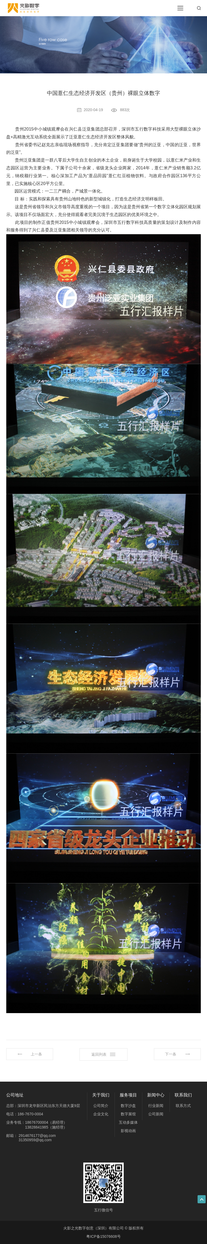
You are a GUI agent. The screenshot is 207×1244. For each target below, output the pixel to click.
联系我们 (183, 1095)
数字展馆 (128, 1114)
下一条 (170, 1054)
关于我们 (100, 1095)
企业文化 (100, 1114)
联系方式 (183, 1105)
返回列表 (98, 1054)
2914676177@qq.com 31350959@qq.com (37, 1137)
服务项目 (128, 1095)
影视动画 (128, 1131)
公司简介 (100, 1105)
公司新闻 (155, 1114)
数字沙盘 (128, 1105)
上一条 (36, 1054)
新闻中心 (155, 1095)
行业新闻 (155, 1105)
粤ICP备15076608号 (103, 1236)
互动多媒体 (128, 1122)
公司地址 (14, 1095)
